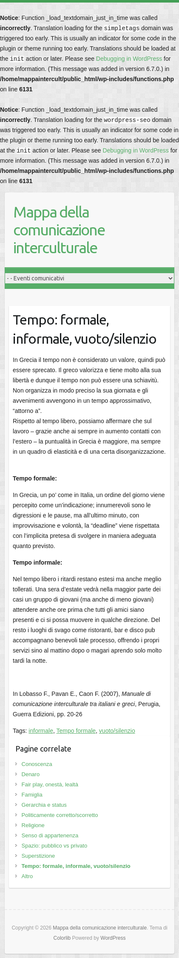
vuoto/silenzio (117, 730)
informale (40, 730)
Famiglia (32, 794)
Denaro (31, 774)
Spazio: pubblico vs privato (55, 845)
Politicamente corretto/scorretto (60, 815)
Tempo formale (76, 730)
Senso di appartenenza (50, 835)
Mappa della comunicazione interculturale (59, 229)
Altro (27, 876)
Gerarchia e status (44, 805)
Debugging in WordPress (129, 58)
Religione (33, 825)
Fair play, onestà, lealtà (50, 784)
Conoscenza (37, 764)
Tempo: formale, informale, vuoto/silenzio (76, 866)
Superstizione (38, 856)
